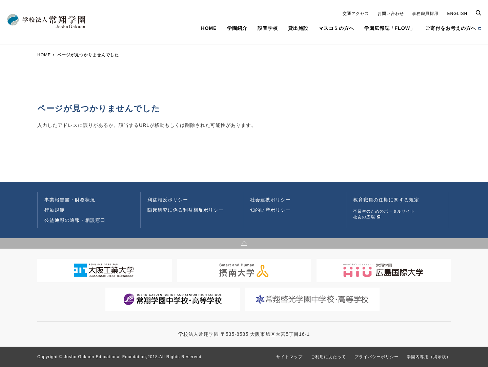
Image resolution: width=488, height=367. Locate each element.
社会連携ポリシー (270, 199)
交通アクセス (356, 13)
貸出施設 (298, 28)
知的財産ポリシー (270, 210)
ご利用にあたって (328, 356)
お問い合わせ (391, 13)
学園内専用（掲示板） (429, 356)
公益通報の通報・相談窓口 (74, 220)
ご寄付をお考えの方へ (450, 28)
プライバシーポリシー (376, 356)
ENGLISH (457, 13)
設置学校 (268, 28)
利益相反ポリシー (167, 199)
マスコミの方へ (336, 28)
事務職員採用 (425, 13)
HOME (209, 28)
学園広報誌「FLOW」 (389, 28)
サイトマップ (289, 356)
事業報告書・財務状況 (69, 199)
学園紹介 (237, 28)
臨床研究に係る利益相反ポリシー (185, 210)
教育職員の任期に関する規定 (386, 199)
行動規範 (54, 210)
